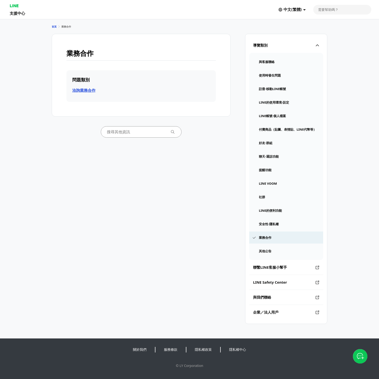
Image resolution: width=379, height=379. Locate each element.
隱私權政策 (203, 349)
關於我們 (139, 349)
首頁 (54, 26)
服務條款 (170, 349)
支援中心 (17, 13)
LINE (14, 5)
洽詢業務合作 (83, 90)
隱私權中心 (237, 349)
